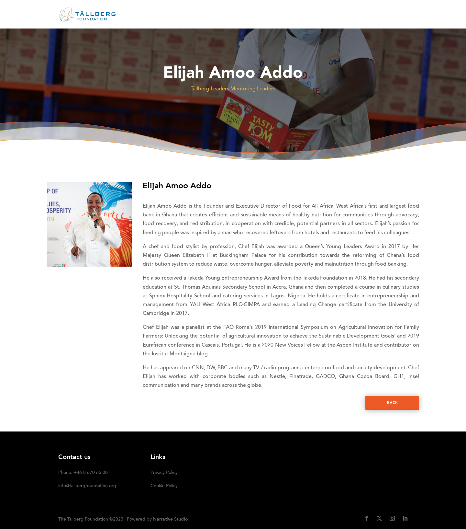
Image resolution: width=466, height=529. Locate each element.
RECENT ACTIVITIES (230, 14)
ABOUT (190, 14)
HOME (165, 14)
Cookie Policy (164, 486)
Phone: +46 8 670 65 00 (83, 473)
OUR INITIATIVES (282, 14)
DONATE (361, 14)
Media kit (330, 14)
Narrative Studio (170, 519)
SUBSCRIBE (394, 14)
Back (392, 403)
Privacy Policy (164, 473)
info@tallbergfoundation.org (87, 486)
